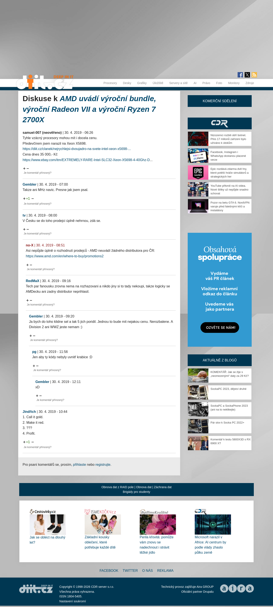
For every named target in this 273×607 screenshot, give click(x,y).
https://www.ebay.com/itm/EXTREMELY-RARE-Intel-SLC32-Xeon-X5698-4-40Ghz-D (86, 160)
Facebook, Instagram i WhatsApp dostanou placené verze (228, 155)
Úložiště (158, 83)
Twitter (130, 570)
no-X (29, 245)
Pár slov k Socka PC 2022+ (227, 422)
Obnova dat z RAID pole (118, 487)
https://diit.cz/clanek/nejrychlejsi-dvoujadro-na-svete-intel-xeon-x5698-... (77, 149)
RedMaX (32, 281)
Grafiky (142, 83)
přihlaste (79, 464)
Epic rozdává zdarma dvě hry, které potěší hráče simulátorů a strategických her (229, 172)
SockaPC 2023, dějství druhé (228, 388)
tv (24, 215)
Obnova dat (143, 487)
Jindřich (29, 411)
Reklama (165, 570)
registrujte (103, 464)
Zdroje (249, 83)
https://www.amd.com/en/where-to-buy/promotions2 (65, 256)
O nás (147, 570)
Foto (219, 83)
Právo (206, 83)
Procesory (110, 83)
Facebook (109, 570)
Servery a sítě (178, 83)
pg (34, 352)
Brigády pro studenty (136, 491)
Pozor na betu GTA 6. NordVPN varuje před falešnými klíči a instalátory (230, 206)
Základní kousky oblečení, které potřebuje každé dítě (100, 542)
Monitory (234, 83)
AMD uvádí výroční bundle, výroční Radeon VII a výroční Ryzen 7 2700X (89, 109)
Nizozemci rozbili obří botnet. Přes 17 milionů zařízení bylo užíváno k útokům (228, 139)
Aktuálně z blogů (220, 360)
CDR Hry (220, 123)
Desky (127, 83)
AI (195, 83)
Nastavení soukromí (72, 601)
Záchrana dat (163, 487)
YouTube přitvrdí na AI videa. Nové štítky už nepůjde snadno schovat (229, 189)
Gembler (29, 184)
